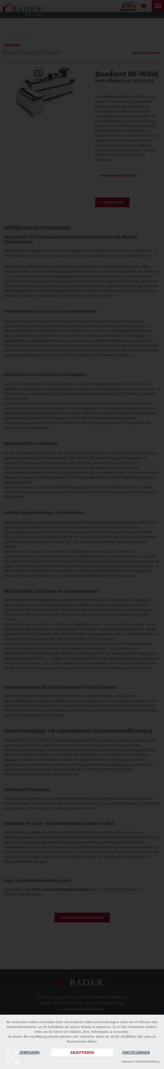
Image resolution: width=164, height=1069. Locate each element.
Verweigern (28, 1052)
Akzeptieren (82, 1052)
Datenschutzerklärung (147, 1061)
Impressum (127, 1061)
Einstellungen (136, 1052)
